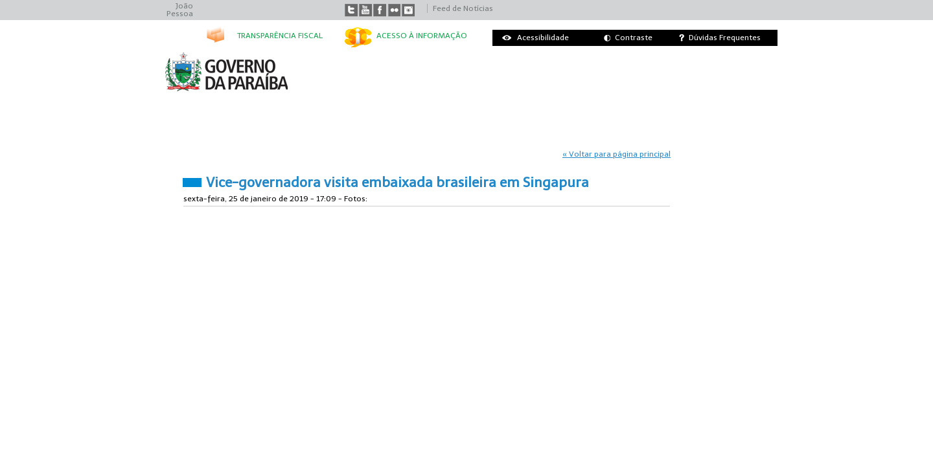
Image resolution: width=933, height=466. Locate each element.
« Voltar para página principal (616, 154)
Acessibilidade (543, 37)
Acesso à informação (421, 35)
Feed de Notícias (463, 8)
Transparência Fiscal (280, 35)
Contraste (633, 37)
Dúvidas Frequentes (725, 37)
